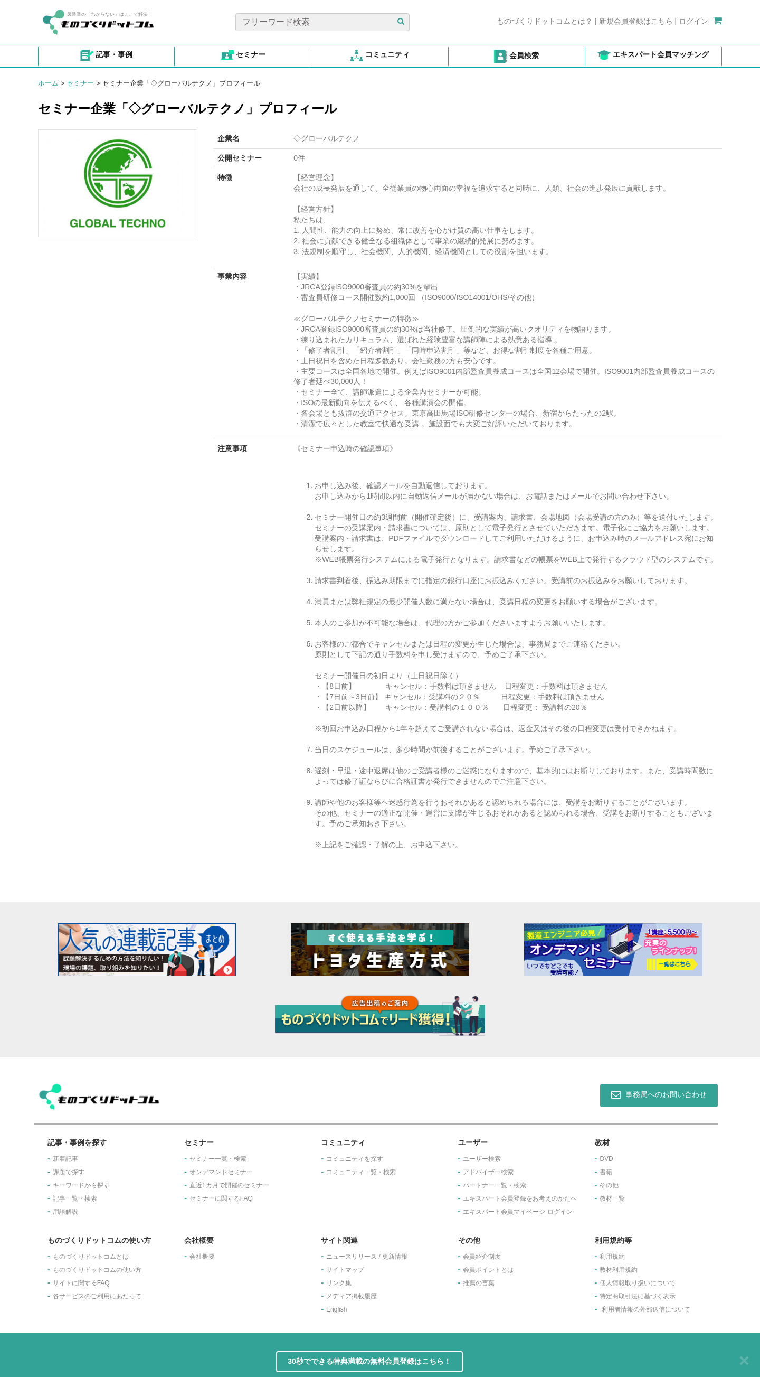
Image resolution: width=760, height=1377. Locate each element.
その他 (609, 1185)
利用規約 (612, 1256)
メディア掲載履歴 (351, 1296)
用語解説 (65, 1211)
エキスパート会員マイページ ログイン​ (517, 1211)
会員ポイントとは (488, 1269)
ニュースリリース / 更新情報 (366, 1256)
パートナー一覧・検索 (494, 1185)
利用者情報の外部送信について (646, 1309)
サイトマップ (345, 1269)
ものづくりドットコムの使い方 (97, 1269)
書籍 (606, 1172)
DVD (606, 1159)
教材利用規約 (619, 1269)
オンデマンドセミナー (221, 1172)
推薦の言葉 (479, 1283)
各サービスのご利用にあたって (97, 1296)
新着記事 (65, 1159)
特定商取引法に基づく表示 (638, 1296)
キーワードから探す (81, 1185)
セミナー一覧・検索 (217, 1159)
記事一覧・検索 (75, 1198)
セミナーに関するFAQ (221, 1198)
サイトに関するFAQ (81, 1283)
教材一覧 (612, 1198)
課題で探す (68, 1172)
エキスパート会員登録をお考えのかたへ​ (520, 1198)
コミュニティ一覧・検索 (361, 1172)
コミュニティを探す (354, 1159)
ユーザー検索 (482, 1159)
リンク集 (339, 1283)
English (336, 1309)
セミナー (80, 83)
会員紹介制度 (482, 1256)
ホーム (48, 83)
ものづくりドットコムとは (91, 1256)
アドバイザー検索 (488, 1172)
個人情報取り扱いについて (638, 1283)
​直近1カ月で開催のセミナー (229, 1185)
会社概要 (202, 1256)
